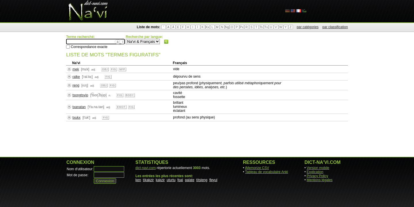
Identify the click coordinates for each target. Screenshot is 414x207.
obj (105, 69)
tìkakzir (148, 180)
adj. (93, 69)
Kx (207, 27)
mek (75, 69)
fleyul (213, 180)
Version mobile (318, 168)
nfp (122, 69)
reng (75, 85)
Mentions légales (320, 180)
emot (121, 107)
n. (110, 95)
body (130, 95)
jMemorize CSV (257, 168)
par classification (335, 27)
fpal (180, 180)
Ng (227, 27)
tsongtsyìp (80, 95)
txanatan (79, 107)
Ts (261, 27)
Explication (315, 172)
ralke (76, 77)
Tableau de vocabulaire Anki (266, 172)
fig (113, 69)
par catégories (308, 27)
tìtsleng (202, 180)
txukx (76, 118)
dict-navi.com (145, 168)
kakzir (160, 180)
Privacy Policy (317, 176)
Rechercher (166, 41)
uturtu (171, 180)
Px (241, 27)
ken (138, 180)
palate (189, 180)
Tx (266, 27)
